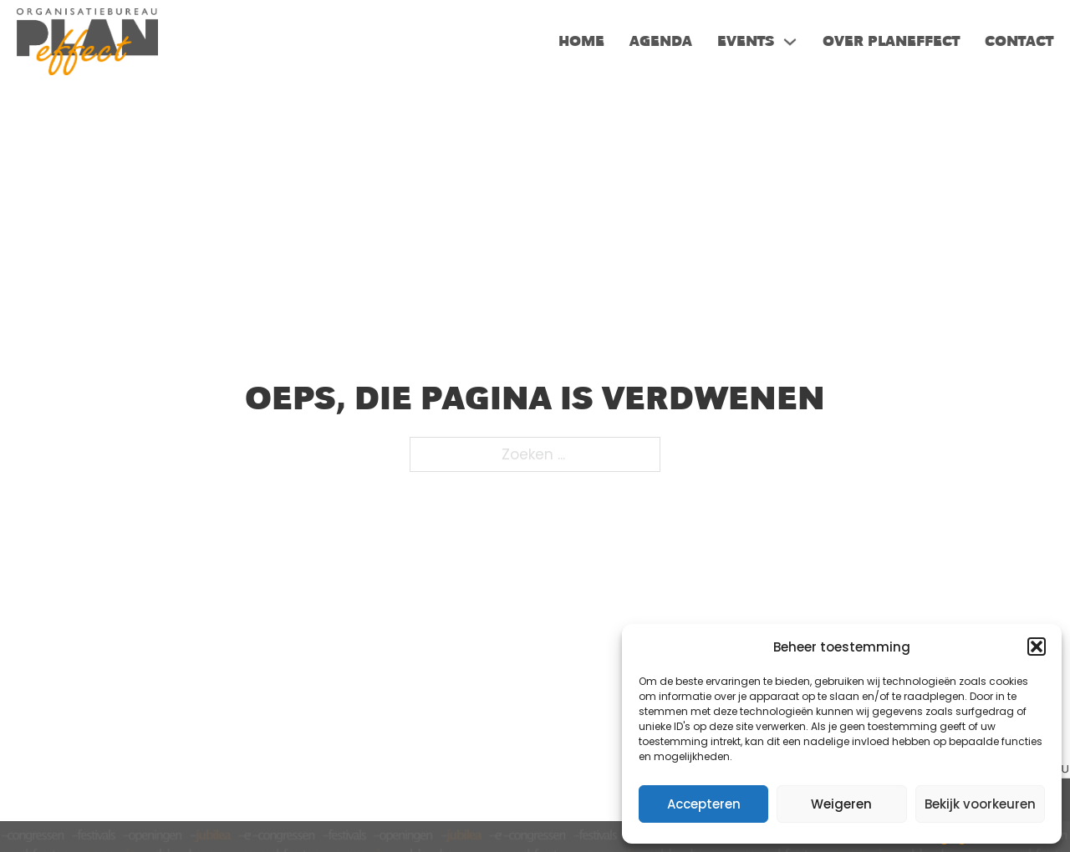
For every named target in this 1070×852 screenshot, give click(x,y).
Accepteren (704, 804)
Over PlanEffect (891, 41)
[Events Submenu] (789, 41)
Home (581, 41)
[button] (1036, 646)
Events (745, 41)
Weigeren (841, 804)
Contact (1019, 41)
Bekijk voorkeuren (980, 804)
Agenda (660, 41)
